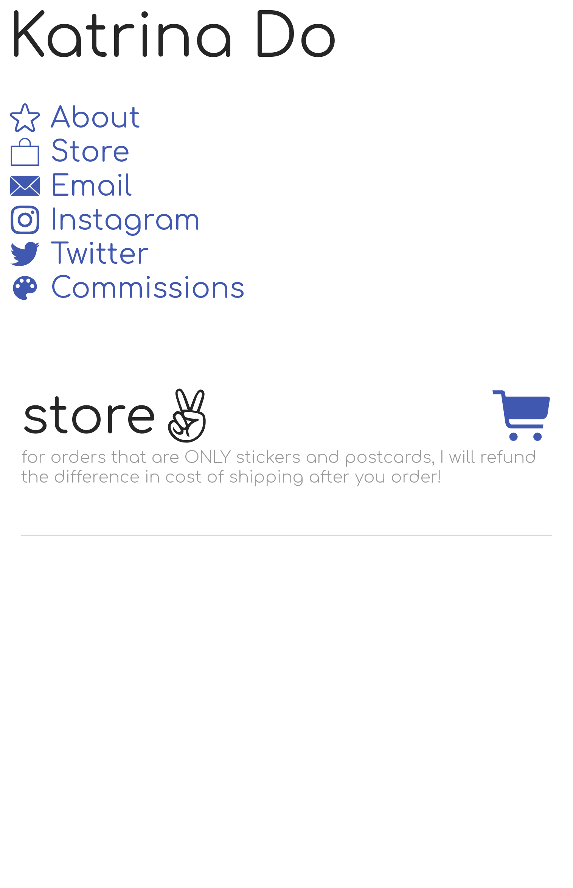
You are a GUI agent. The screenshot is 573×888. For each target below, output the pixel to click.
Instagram (104, 221)
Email (70, 187)
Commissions (126, 289)
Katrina (121, 37)
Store (69, 152)
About (74, 118)
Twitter (78, 255)
